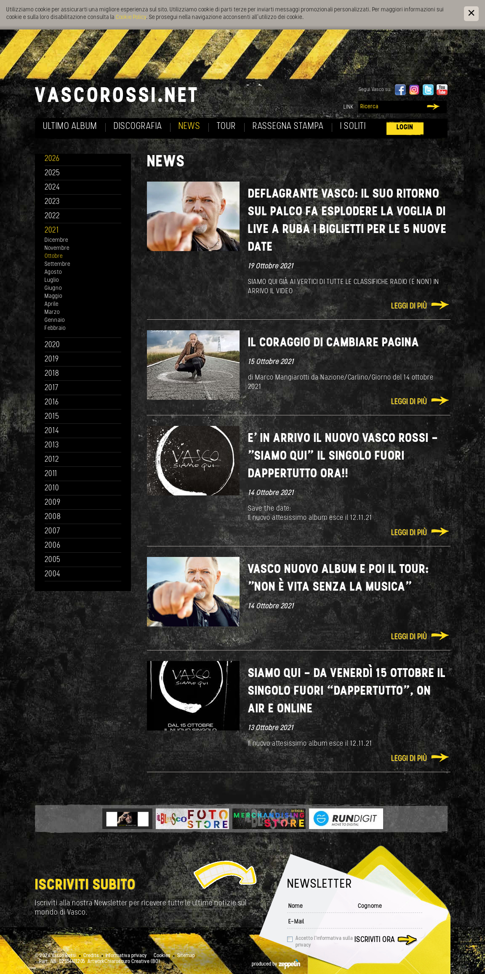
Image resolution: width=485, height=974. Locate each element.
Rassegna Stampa (288, 126)
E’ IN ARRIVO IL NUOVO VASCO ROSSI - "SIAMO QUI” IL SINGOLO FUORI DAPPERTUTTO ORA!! (343, 456)
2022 (52, 216)
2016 (52, 403)
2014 (52, 431)
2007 (52, 531)
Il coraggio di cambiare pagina (333, 343)
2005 (53, 560)
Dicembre (56, 240)
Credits (91, 955)
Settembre (57, 264)
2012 (52, 460)
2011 (51, 474)
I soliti (353, 126)
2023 (52, 202)
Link (349, 107)
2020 (52, 345)
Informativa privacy (126, 955)
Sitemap (186, 955)
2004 (53, 574)
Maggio (53, 296)
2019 (52, 360)
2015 (52, 417)
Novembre (57, 248)
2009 (53, 503)
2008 (53, 517)
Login (405, 127)
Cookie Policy (131, 17)
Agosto (53, 272)
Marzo (52, 312)
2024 (52, 188)
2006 (53, 546)
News (189, 126)
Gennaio (55, 320)
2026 (52, 159)
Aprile (52, 304)
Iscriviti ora (374, 940)
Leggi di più (409, 306)
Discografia (138, 126)
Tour (226, 126)
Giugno (53, 288)
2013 (52, 446)
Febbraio (55, 328)
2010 (52, 488)
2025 (52, 173)
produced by (276, 964)
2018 (52, 374)
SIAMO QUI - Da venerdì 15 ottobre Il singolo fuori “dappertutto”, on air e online (347, 691)
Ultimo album (70, 126)
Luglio (52, 280)
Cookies (162, 955)
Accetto (324, 942)
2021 (52, 231)
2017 (52, 388)
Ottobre (54, 256)
